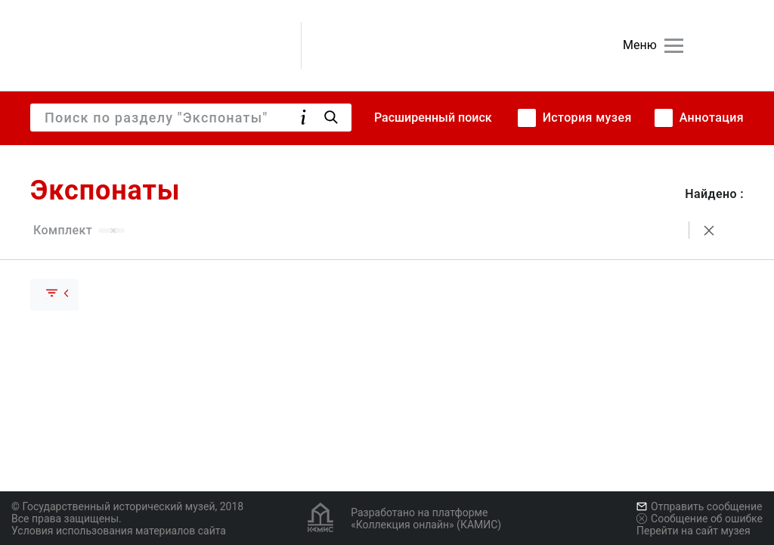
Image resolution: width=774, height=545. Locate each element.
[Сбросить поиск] (709, 230)
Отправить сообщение (699, 506)
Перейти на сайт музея (693, 531)
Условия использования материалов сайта (118, 531)
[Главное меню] (674, 45)
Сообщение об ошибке (699, 518)
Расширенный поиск (433, 117)
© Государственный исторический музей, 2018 (127, 506)
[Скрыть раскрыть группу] (54, 295)
